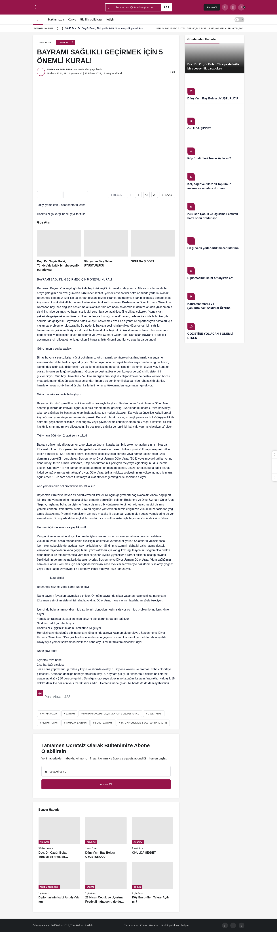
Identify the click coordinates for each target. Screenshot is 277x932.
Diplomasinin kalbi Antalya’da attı (210, 278)
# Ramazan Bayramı (75, 723)
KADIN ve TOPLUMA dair (62, 69)
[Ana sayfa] (38, 19)
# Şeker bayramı (102, 723)
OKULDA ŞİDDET (199, 128)
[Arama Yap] (225, 7)
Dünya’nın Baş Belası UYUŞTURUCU (212, 98)
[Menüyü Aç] (35, 7)
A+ (146, 194)
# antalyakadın (49, 714)
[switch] (239, 19)
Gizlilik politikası (91, 19)
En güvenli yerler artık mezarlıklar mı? (213, 248)
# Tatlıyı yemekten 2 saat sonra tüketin (143, 723)
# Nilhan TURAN (49, 723)
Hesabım (154, 925)
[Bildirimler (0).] (241, 7)
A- (154, 194)
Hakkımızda (56, 19)
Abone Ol (212, 7)
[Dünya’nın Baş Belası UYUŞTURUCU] (106, 251)
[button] (233, 7)
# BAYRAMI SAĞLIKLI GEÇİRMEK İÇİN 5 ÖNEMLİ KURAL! (110, 714)
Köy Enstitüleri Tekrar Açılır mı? (209, 158)
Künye (72, 19)
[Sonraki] (62, 28)
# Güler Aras (154, 714)
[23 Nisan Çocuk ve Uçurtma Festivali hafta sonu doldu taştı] (106, 883)
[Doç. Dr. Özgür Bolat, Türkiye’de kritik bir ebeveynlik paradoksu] (59, 251)
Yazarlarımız (131, 925)
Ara (166, 7)
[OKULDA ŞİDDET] (153, 251)
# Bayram (69, 714)
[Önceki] (58, 28)
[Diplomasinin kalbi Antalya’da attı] (59, 883)
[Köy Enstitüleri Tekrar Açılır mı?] (153, 883)
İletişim (110, 19)
